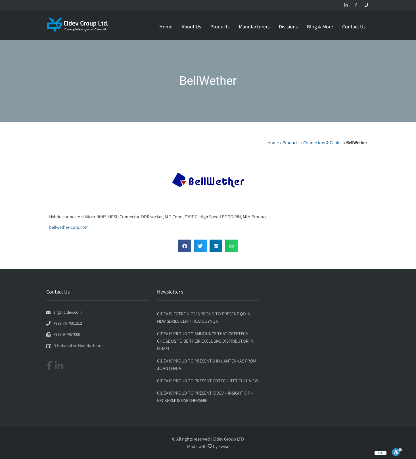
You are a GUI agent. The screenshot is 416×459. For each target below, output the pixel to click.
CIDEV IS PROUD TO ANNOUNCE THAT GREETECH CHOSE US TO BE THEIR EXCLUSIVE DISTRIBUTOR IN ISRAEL (205, 341)
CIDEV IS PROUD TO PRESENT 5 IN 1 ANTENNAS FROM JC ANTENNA (206, 364)
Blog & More (320, 26)
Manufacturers (254, 26)
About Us (191, 26)
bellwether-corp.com (69, 227)
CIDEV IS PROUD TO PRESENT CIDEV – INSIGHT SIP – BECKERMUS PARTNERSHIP (205, 396)
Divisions (288, 26)
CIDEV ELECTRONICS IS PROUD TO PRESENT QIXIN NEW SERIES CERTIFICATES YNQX (203, 317)
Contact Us (354, 26)
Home (165, 26)
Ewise (223, 446)
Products (220, 26)
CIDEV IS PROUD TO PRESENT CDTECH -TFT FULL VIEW (207, 381)
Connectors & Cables (322, 143)
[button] (184, 246)
